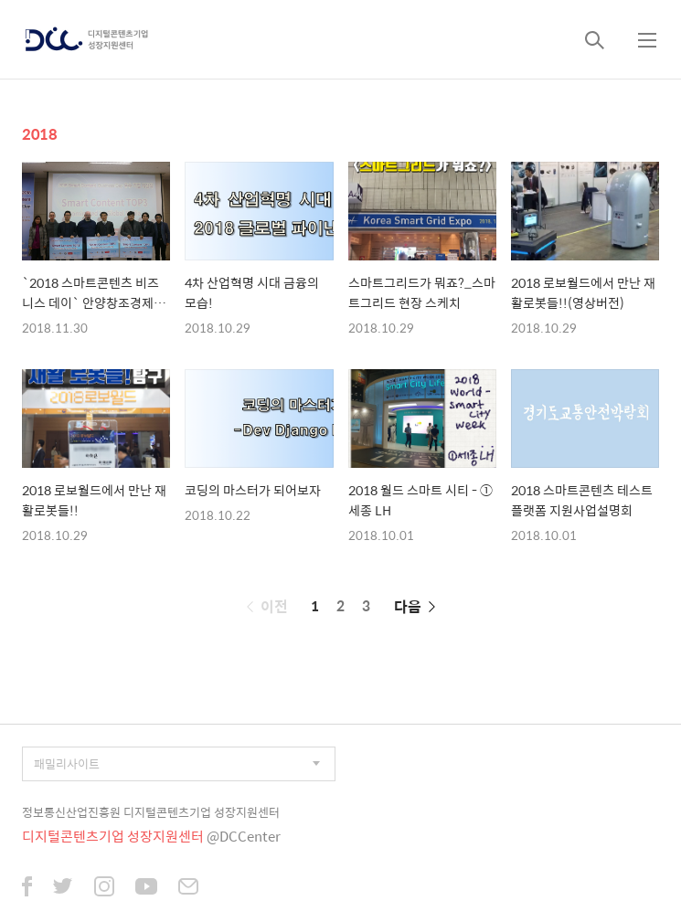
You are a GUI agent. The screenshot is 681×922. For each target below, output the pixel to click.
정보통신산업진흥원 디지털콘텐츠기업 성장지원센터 (151, 811)
